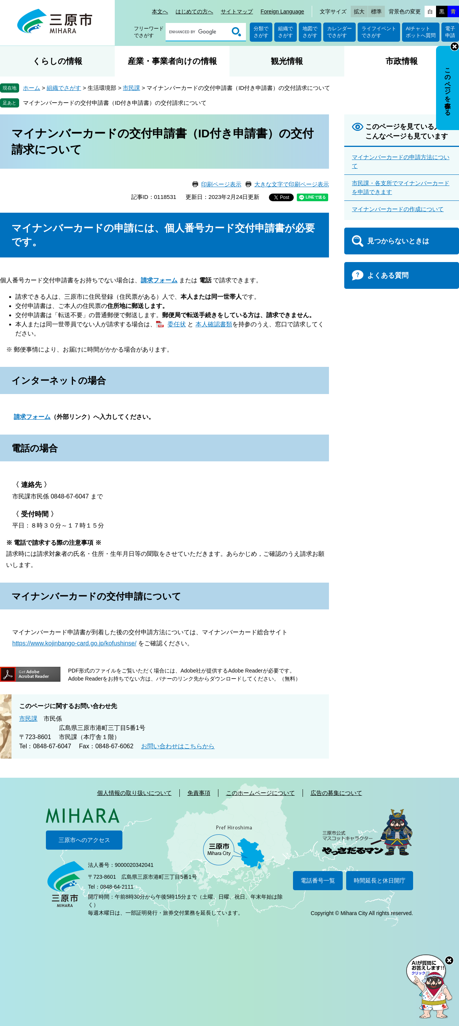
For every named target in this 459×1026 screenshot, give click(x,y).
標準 (376, 11)
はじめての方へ (194, 11)
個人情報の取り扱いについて (134, 793)
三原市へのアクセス (84, 840)
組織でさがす (285, 32)
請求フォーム (32, 417)
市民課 (131, 88)
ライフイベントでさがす (378, 32)
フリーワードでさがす (149, 32)
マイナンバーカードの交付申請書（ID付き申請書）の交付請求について (115, 102)
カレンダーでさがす (339, 32)
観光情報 (287, 61)
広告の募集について (336, 793)
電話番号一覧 (318, 880)
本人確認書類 (213, 324)
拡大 (359, 11)
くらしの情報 (57, 61)
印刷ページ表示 (221, 184)
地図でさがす (310, 32)
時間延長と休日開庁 (379, 880)
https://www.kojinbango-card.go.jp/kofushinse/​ (74, 643)
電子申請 (450, 32)
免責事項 (198, 793)
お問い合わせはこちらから (178, 746)
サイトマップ (237, 11)
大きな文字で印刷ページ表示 (291, 184)
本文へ (160, 11)
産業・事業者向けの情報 (172, 61)
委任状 (177, 324)
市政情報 (402, 61)
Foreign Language (282, 11)
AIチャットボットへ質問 (421, 32)
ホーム (31, 88)
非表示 (454, 46)
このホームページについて (260, 793)
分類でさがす (261, 32)
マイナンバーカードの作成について (398, 209)
